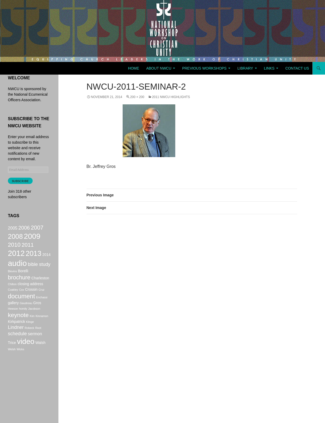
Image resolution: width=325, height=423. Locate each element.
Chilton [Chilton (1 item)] (12, 292)
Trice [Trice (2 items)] (12, 356)
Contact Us (297, 68)
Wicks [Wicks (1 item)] (20, 363)
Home (133, 68)
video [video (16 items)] (25, 355)
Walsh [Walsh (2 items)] (40, 356)
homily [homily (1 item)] (23, 318)
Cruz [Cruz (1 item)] (41, 297)
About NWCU (158, 68)
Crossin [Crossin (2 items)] (31, 297)
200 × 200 (137, 97)
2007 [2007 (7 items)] (37, 228)
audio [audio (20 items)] (17, 269)
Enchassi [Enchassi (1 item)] (41, 306)
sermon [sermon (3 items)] (35, 345)
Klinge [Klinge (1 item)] (30, 332)
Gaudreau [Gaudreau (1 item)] (26, 312)
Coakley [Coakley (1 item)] (13, 297)
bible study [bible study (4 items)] (39, 270)
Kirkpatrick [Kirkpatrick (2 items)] (16, 332)
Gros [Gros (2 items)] (37, 312)
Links (269, 68)
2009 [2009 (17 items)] (32, 238)
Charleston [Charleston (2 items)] (40, 285)
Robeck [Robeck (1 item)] (29, 339)
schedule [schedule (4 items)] (17, 345)
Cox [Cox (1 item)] (21, 297)
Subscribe (20, 181)
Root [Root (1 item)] (38, 339)
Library (245, 68)
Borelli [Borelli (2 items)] (23, 278)
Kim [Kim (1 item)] (32, 326)
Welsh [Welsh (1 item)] (12, 363)
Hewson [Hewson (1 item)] (13, 318)
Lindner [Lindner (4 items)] (16, 338)
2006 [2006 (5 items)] (24, 228)
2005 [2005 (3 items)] (12, 228)
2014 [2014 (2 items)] (46, 259)
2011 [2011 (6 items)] (28, 248)
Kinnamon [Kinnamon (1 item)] (42, 326)
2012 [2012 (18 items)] (16, 258)
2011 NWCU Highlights (171, 97)
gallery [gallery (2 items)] (13, 312)
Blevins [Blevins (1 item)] (12, 278)
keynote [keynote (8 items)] (18, 325)
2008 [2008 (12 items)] (15, 238)
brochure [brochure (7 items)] (19, 284)
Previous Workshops (204, 68)
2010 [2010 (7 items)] (14, 248)
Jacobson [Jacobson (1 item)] (34, 318)
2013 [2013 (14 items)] (34, 258)
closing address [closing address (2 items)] (30, 292)
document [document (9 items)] (21, 305)
